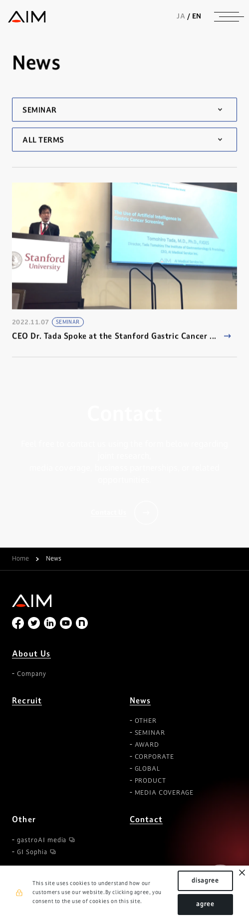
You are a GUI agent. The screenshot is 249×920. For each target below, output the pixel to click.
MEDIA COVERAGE (164, 793)
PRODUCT (151, 781)
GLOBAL (148, 769)
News (140, 700)
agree (205, 904)
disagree (205, 881)
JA (181, 15)
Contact (146, 819)
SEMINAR (150, 733)
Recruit (27, 700)
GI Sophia (32, 852)
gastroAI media (41, 840)
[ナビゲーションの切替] (227, 16)
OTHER (146, 721)
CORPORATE (155, 757)
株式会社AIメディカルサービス (26, 16)
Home (20, 559)
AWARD (147, 745)
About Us (31, 653)
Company (31, 674)
